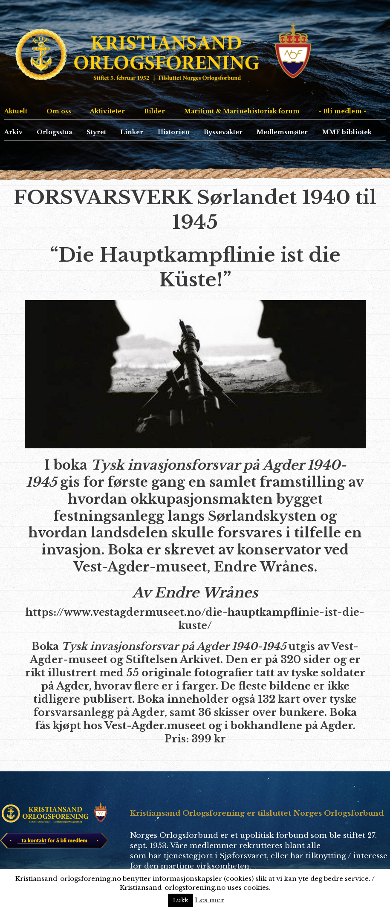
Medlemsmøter (282, 132)
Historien (174, 132)
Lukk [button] (180, 900)
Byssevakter (223, 132)
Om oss (58, 111)
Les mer (209, 900)
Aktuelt (15, 111)
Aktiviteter (107, 111)
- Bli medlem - (342, 111)
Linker (131, 132)
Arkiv (13, 132)
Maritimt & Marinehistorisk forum (242, 111)
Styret (96, 132)
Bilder (154, 111)
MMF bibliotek (347, 132)
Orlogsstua (54, 132)
